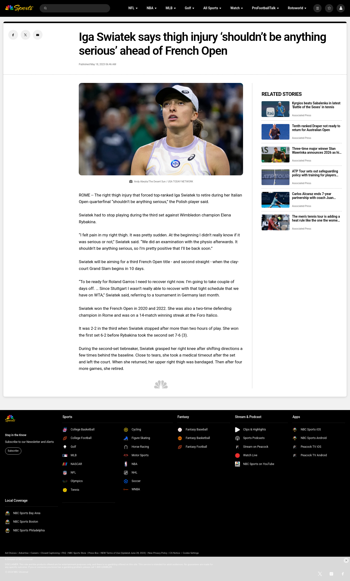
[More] (317, 8)
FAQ (64, 553)
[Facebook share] (13, 35)
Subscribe (13, 450)
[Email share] (38, 35)
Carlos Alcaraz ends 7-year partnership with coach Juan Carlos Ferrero (312, 196)
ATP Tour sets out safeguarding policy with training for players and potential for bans (315, 173)
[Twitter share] (25, 35)
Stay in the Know (15, 435)
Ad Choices (11, 553)
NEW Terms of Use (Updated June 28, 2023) (123, 553)
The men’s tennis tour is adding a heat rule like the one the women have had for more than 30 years (316, 218)
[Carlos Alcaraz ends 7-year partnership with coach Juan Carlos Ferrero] (275, 200)
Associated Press (301, 115)
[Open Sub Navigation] (137, 8)
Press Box (93, 553)
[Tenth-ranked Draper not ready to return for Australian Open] (275, 132)
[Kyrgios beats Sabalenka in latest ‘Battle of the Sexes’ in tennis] (275, 109)
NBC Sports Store (77, 553)
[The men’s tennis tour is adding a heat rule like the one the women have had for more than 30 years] (275, 222)
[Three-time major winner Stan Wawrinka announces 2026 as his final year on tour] (275, 154)
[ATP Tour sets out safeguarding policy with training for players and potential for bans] (275, 177)
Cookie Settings (191, 553)
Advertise (24, 553)
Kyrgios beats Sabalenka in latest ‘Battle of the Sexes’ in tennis (316, 105)
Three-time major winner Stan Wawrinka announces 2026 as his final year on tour (316, 150)
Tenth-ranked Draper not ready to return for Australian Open (316, 128)
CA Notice (175, 553)
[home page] (19, 8)
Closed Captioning (50, 553)
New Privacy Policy (157, 553)
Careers (35, 553)
